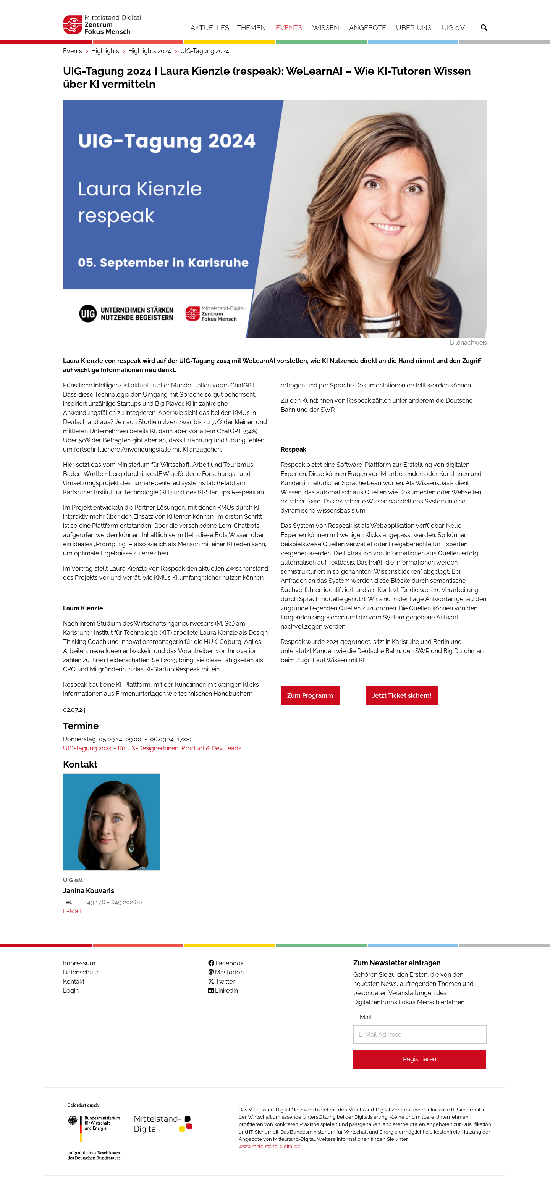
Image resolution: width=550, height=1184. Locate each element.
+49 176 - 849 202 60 (113, 902)
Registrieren (419, 1059)
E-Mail (362, 1017)
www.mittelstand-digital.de (270, 1146)
